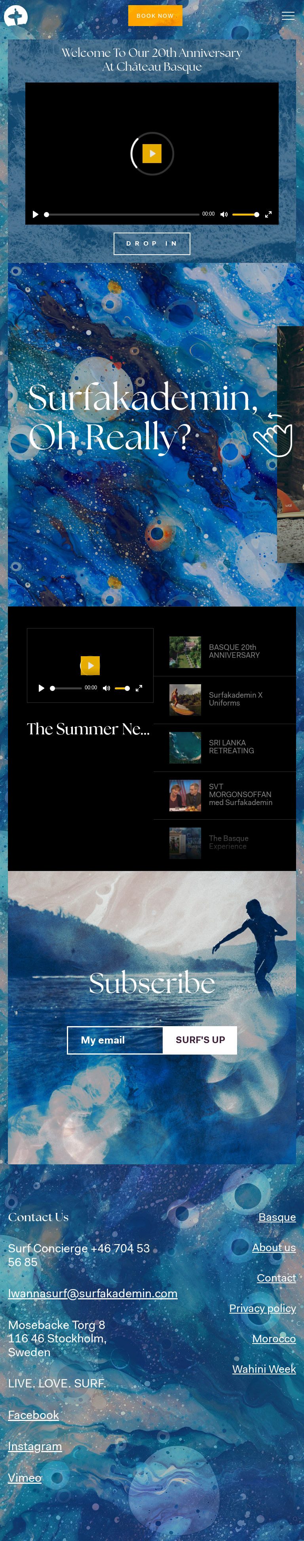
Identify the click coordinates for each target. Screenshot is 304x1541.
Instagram (35, 1447)
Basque (277, 1218)
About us (274, 1248)
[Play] (35, 214)
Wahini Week (264, 1370)
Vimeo (25, 1479)
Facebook (33, 1416)
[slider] (122, 214)
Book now (155, 16)
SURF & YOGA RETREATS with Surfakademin (16, 16)
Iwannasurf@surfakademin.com (93, 1295)
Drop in (153, 244)
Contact (276, 1278)
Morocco (274, 1339)
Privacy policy (262, 1309)
